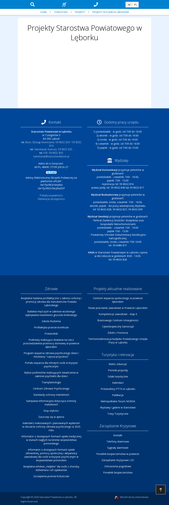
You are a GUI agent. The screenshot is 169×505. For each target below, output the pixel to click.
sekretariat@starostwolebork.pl (51, 156)
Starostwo (61, 12)
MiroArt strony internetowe (131, 497)
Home (43, 12)
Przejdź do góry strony (160, 489)
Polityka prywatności (51, 195)
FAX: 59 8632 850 (53, 153)
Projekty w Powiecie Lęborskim (110, 12)
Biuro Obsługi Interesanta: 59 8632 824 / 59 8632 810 (53, 144)
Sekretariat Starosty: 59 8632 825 (53, 149)
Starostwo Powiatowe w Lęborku (56, 497)
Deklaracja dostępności (51, 199)
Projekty (80, 12)
